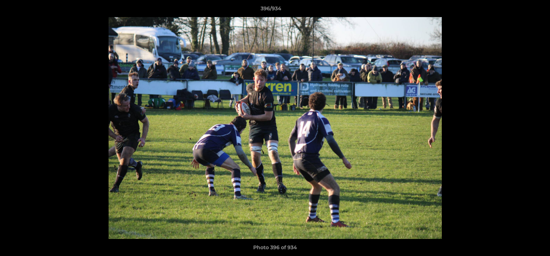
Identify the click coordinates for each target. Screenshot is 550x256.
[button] (520, 10)
